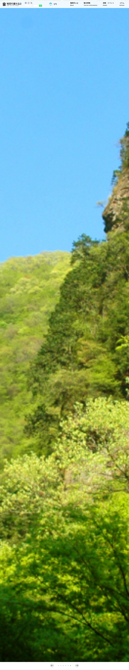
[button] (52, 665)
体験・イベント (108, 4)
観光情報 (90, 4)
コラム (122, 4)
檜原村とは (74, 4)
